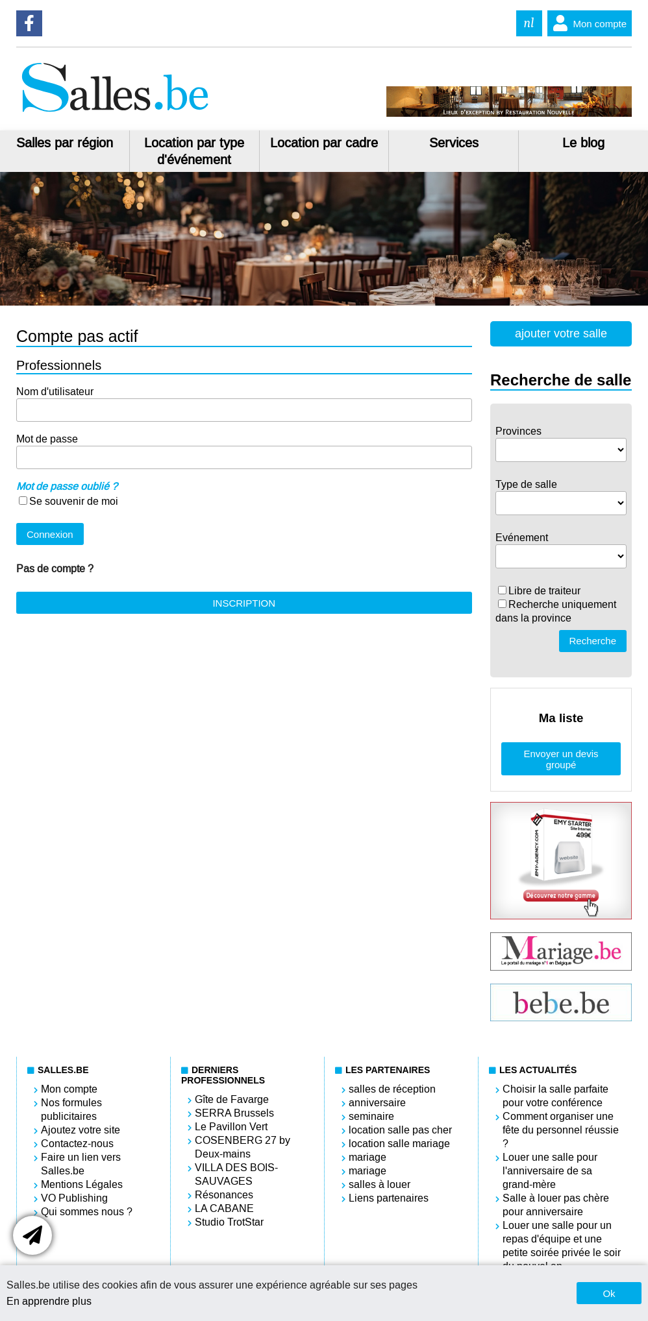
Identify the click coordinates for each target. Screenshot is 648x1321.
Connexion (50, 534)
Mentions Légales (82, 1184)
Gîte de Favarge (232, 1099)
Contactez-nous (77, 1143)
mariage (367, 1157)
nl (529, 23)
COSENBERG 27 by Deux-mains (242, 1147)
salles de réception (392, 1089)
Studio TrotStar (229, 1222)
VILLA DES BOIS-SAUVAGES (236, 1174)
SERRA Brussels (234, 1113)
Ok (609, 1293)
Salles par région (64, 142)
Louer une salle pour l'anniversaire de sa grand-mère (550, 1170)
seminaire (371, 1116)
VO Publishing (74, 1198)
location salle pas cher (400, 1130)
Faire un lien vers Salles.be (81, 1164)
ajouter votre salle (561, 333)
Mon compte (587, 23)
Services (454, 142)
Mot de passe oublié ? (67, 486)
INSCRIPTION (243, 603)
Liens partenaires (389, 1198)
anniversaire (377, 1102)
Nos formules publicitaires (71, 1109)
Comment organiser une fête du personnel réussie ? (561, 1129)
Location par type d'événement (194, 151)
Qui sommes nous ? (86, 1211)
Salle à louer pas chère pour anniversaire (556, 1204)
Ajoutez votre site (80, 1130)
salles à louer (379, 1184)
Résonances (224, 1195)
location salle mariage (399, 1143)
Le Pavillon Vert (231, 1126)
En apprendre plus (49, 1301)
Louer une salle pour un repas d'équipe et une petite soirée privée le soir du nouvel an (562, 1245)
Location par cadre (324, 142)
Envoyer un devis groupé (560, 759)
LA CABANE (224, 1208)
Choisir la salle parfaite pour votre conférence (555, 1095)
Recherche (593, 640)
